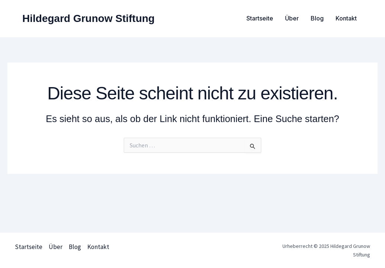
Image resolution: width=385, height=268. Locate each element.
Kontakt (346, 18)
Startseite (259, 18)
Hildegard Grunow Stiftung (88, 18)
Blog (317, 18)
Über (292, 18)
